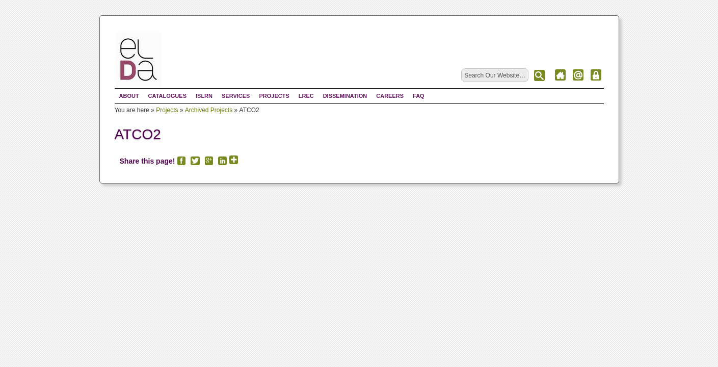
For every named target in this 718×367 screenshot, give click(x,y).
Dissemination (345, 96)
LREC (306, 96)
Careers (390, 96)
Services (236, 96)
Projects (274, 96)
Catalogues (167, 96)
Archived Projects (208, 110)
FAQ (418, 96)
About (129, 96)
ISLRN (204, 96)
